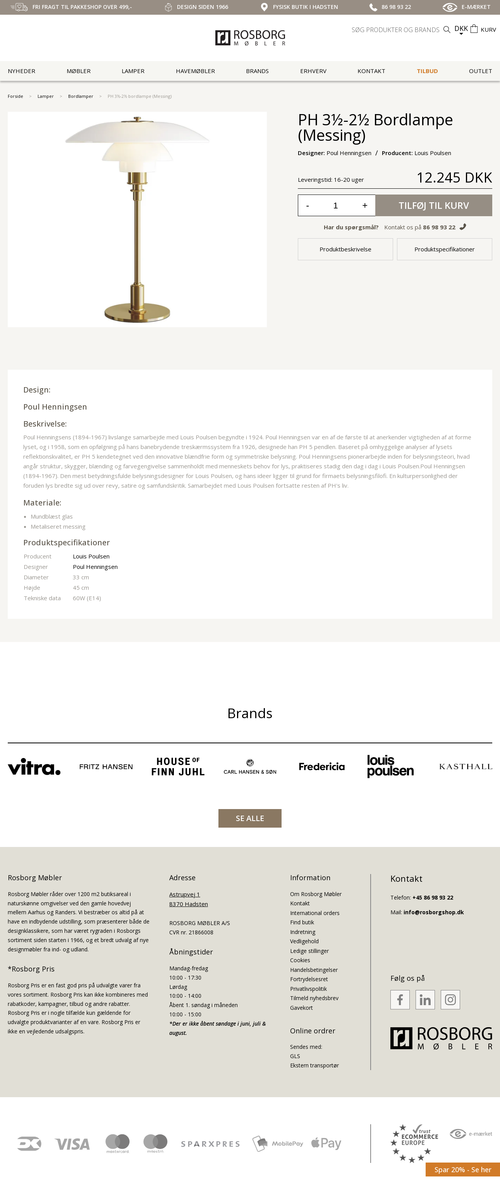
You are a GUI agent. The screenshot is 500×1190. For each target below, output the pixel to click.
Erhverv (313, 71)
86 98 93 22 (439, 227)
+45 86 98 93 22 (432, 897)
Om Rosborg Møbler (316, 894)
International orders (315, 913)
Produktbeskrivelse (345, 249)
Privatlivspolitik (308, 988)
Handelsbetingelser (314, 969)
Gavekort (301, 1007)
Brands (257, 71)
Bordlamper (80, 96)
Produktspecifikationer (444, 249)
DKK (461, 28)
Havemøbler (195, 71)
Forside (15, 96)
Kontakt (371, 71)
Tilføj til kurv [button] (434, 205)
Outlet (480, 71)
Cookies (300, 960)
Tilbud (427, 71)
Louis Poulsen (91, 556)
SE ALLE (250, 818)
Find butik (302, 922)
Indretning (302, 932)
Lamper (133, 71)
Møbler (79, 71)
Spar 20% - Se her (463, 1169)
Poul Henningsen (55, 406)
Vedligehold (304, 941)
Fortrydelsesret (309, 979)
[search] (402, 30)
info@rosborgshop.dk (434, 912)
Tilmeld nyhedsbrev (314, 998)
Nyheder (21, 71)
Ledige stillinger (309, 950)
